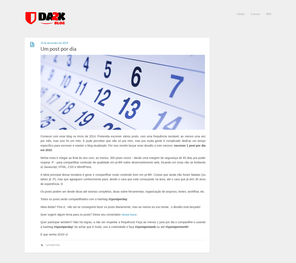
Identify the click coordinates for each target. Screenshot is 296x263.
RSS (268, 14)
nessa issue (129, 214)
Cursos (255, 14)
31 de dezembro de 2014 (54, 43)
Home (241, 14)
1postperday (53, 244)
